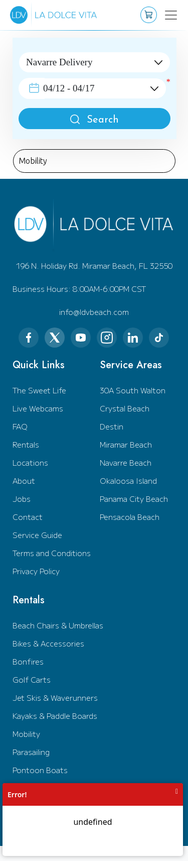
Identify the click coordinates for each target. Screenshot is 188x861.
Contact (28, 516)
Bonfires (28, 661)
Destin (111, 426)
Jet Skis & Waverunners (55, 697)
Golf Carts (32, 679)
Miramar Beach (126, 444)
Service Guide (37, 534)
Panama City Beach (134, 498)
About (24, 480)
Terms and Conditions (52, 553)
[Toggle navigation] (164, 15)
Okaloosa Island (128, 480)
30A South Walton (132, 390)
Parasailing (31, 751)
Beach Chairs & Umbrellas (58, 625)
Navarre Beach (125, 462)
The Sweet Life (39, 390)
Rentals (26, 444)
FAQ (20, 426)
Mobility (26, 733)
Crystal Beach (124, 408)
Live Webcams (38, 408)
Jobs (22, 498)
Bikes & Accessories (48, 643)
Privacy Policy (36, 571)
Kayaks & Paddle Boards (55, 715)
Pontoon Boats (40, 770)
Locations (30, 462)
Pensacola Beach (129, 516)
